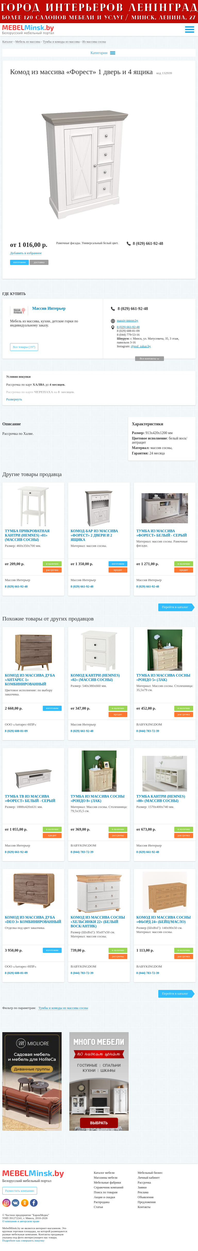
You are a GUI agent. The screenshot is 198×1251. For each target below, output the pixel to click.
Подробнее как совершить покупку (23, 1240)
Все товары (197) (24, 347)
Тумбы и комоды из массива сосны (63, 1008)
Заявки (142, 1187)
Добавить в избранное (26, 253)
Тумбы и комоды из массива (61, 42)
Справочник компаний (108, 1187)
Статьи (98, 1207)
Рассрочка (144, 1182)
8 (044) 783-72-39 (147, 731)
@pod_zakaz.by (141, 346)
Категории (102, 53)
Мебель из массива (27, 42)
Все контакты (149, 358)
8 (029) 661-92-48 (144, 243)
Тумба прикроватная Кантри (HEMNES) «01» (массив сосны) (27, 535)
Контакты (144, 1207)
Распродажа (101, 1202)
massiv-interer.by (127, 320)
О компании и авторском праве (20, 1221)
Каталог (7, 42)
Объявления (145, 1197)
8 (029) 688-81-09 (16, 731)
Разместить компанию (19, 1191)
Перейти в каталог (175, 607)
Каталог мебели (104, 1173)
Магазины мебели (106, 1177)
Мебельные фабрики (107, 1182)
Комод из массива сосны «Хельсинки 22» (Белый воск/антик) (98, 922)
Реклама (143, 1192)
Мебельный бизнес (150, 1173)
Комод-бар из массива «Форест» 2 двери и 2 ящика (94, 535)
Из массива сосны (94, 42)
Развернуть (14, 399)
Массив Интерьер (48, 308)
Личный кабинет (149, 1177)
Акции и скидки (104, 1197)
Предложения (146, 1202)
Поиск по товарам (106, 1192)
